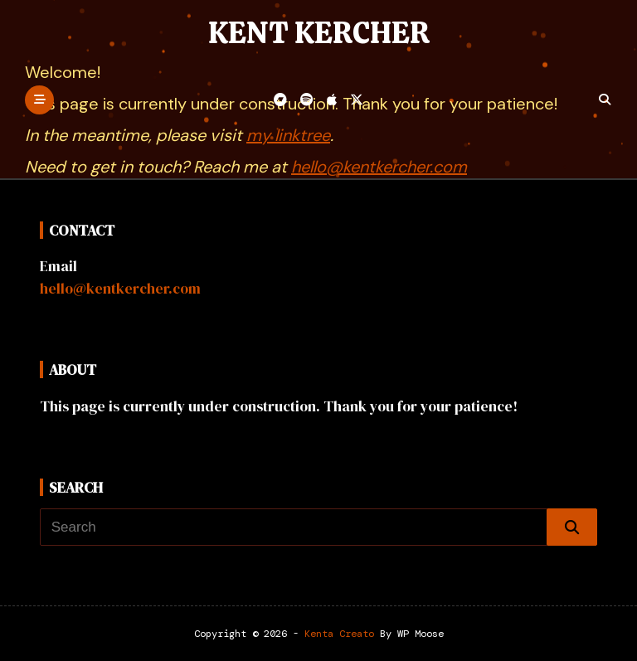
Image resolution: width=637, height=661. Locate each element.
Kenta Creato (339, 633)
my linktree (288, 135)
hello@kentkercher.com (379, 166)
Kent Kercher (319, 32)
